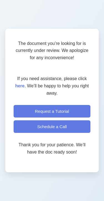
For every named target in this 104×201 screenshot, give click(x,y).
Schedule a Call (52, 126)
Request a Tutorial (52, 111)
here (20, 85)
